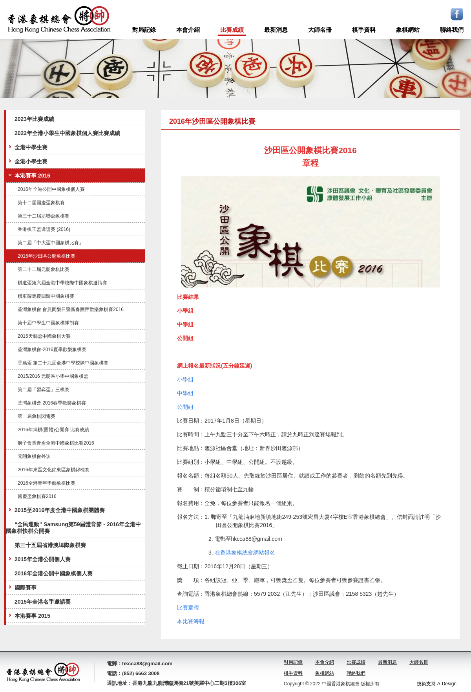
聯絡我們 (452, 29)
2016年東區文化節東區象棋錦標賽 (53, 469)
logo (59, 19)
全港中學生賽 (27, 147)
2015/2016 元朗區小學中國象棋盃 (53, 376)
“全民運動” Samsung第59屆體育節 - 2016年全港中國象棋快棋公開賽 (73, 527)
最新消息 (276, 29)
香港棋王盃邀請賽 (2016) (44, 229)
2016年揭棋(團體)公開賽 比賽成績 (53, 429)
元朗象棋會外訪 (34, 456)
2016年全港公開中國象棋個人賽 (51, 189)
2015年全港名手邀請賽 (43, 602)
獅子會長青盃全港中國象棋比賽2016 (56, 443)
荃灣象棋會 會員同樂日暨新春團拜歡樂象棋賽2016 (71, 309)
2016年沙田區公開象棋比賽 (46, 256)
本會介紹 (188, 29)
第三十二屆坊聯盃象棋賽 (43, 216)
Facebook (457, 14)
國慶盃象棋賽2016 (37, 496)
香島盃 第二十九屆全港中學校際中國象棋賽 (63, 363)
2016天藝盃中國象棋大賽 (44, 336)
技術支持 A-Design (436, 684)
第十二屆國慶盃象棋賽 (41, 202)
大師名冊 (320, 29)
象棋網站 (408, 29)
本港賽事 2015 (28, 615)
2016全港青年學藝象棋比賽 (46, 483)
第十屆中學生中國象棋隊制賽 (48, 323)
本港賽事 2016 (28, 175)
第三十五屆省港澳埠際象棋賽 (50, 545)
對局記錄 (144, 29)
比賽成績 (232, 29)
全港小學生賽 (27, 161)
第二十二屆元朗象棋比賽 (43, 269)
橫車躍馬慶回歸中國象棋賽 (46, 296)
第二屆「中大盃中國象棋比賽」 (51, 242)
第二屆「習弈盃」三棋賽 (43, 389)
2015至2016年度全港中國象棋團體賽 (56, 510)
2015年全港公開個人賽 (39, 559)
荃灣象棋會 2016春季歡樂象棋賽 (52, 403)
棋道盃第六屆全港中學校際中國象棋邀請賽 (62, 283)
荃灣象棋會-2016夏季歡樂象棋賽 (52, 349)
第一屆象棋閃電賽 (36, 416)
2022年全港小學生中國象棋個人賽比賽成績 (67, 133)
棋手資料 (364, 29)
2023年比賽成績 (34, 119)
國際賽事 (22, 587)
